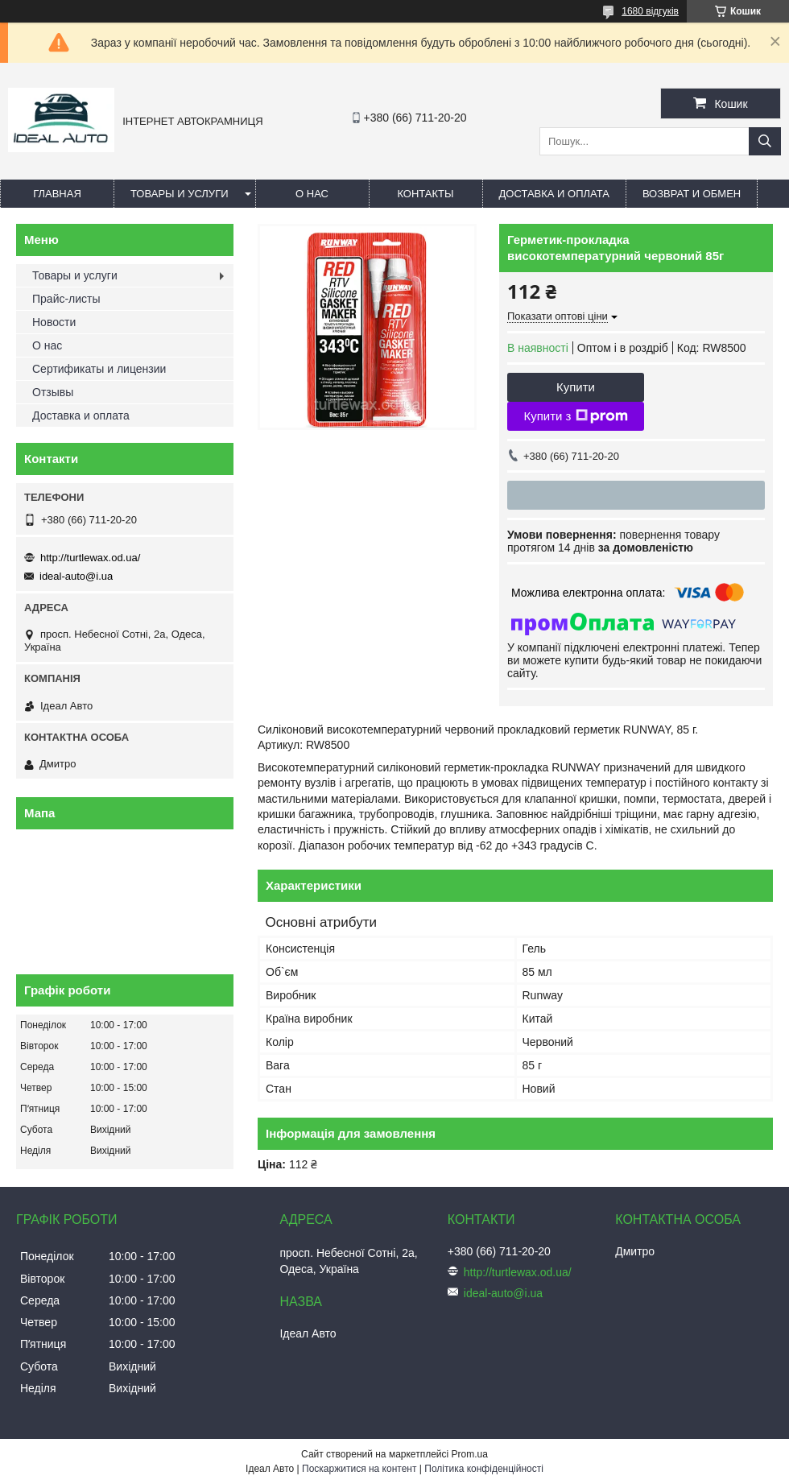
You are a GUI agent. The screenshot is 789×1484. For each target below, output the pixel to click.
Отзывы (52, 392)
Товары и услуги (179, 194)
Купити (575, 387)
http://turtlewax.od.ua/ (90, 558)
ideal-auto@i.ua (76, 576)
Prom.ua (470, 1454)
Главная (57, 194)
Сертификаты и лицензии (99, 368)
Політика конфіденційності (483, 1468)
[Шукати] (765, 141)
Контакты (425, 194)
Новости (54, 322)
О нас (311, 194)
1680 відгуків (650, 11)
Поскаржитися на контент (359, 1468)
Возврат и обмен (691, 194)
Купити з (575, 416)
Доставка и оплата (554, 194)
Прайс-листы (66, 298)
